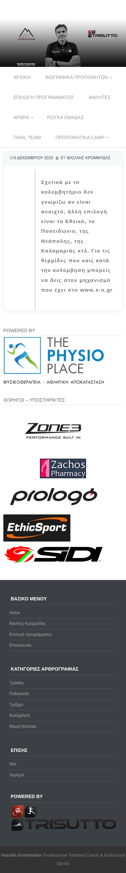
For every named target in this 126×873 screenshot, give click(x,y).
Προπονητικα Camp (80, 137)
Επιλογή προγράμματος (30, 634)
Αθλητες (99, 97)
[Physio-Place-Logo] (53, 382)
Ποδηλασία (19, 693)
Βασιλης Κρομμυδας (89, 158)
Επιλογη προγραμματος (43, 97)
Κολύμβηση (19, 715)
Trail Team (27, 137)
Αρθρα (21, 117)
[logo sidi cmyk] (54, 563)
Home (14, 612)
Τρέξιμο (16, 704)
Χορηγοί (16, 775)
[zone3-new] (53, 454)
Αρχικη (21, 77)
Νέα (12, 764)
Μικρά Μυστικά (22, 726)
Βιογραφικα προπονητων (76, 77)
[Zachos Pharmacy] (63, 477)
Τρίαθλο (16, 683)
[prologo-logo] (53, 510)
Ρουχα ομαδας (65, 117)
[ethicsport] (36, 540)
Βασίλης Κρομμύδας (27, 623)
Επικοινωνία (20, 645)
